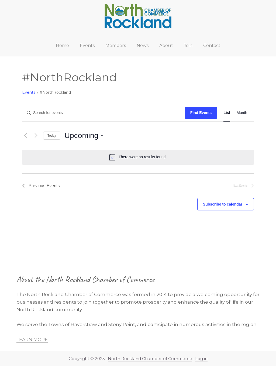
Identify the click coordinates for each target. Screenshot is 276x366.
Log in (201, 358)
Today (51, 135)
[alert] (138, 157)
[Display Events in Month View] (242, 112)
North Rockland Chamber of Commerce (150, 358)
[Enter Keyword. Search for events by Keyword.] (103, 112)
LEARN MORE (32, 339)
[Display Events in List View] (226, 112)
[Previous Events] (25, 135)
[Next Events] (36, 135)
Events (28, 92)
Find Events (201, 112)
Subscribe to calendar (222, 204)
